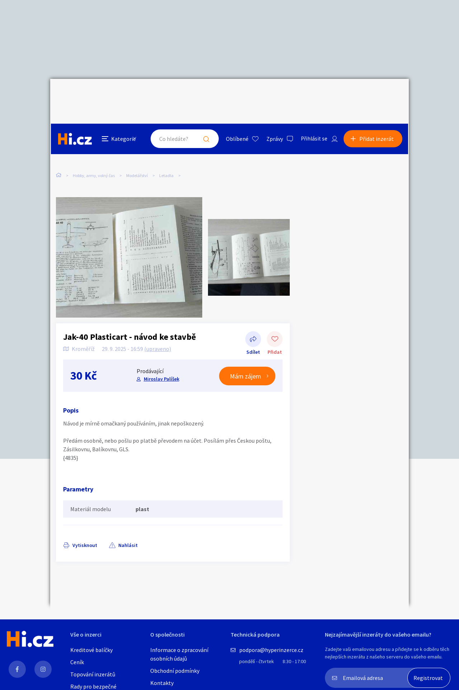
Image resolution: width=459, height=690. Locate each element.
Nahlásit (128, 530)
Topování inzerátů (92, 674)
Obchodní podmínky (174, 670)
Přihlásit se (312, 94)
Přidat (275, 325)
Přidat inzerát (377, 94)
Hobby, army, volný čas (94, 146)
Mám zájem (245, 361)
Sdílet (253, 325)
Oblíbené (234, 94)
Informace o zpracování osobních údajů (179, 654)
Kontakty (162, 682)
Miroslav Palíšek (161, 364)
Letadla (166, 146)
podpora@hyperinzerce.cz (271, 649)
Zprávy (272, 94)
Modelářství (137, 146)
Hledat (203, 94)
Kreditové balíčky (91, 649)
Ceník (77, 662)
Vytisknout (84, 530)
